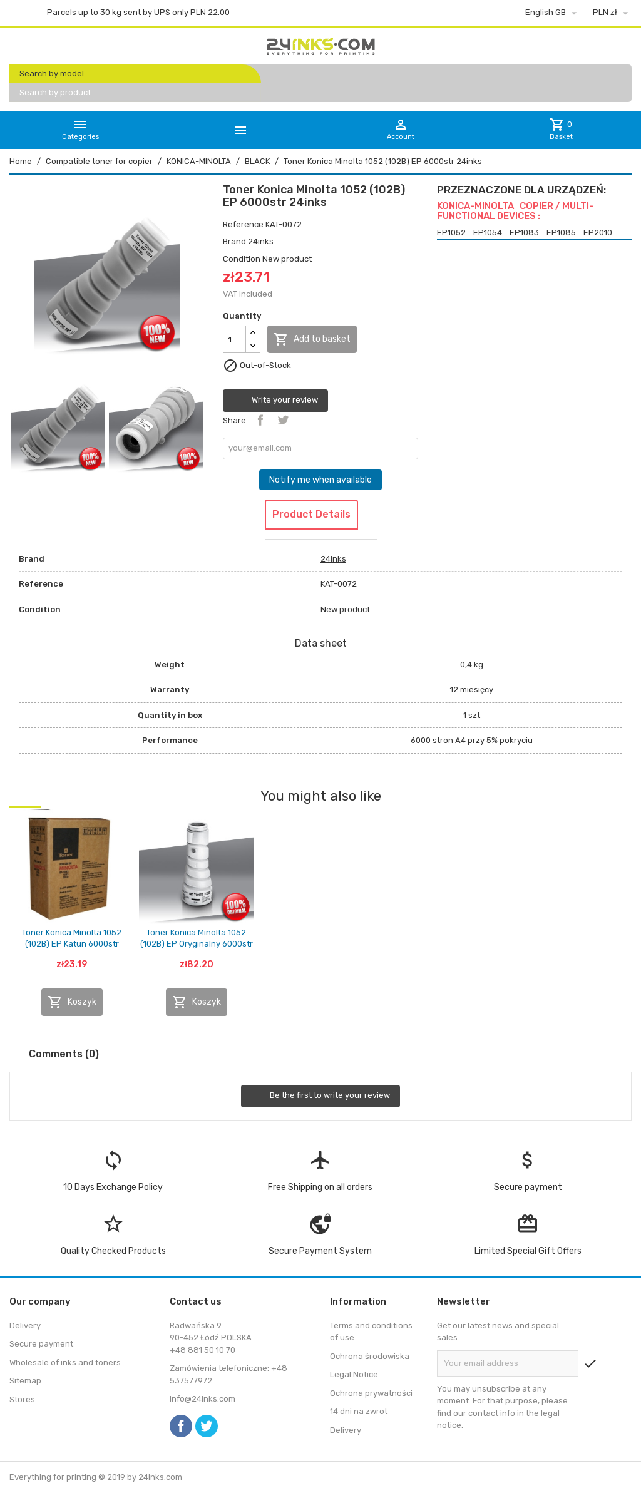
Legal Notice (354, 1374)
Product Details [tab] (311, 514)
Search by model (51, 73)
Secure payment (41, 1343)
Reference (243, 224)
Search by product (55, 92)
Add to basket (312, 339)
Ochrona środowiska (369, 1356)
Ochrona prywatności (371, 1393)
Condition (241, 259)
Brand (234, 241)
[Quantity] (234, 339)
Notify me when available (320, 480)
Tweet (282, 420)
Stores (22, 1399)
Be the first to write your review (320, 1096)
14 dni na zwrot (358, 1411)
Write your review (275, 400)
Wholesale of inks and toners (65, 1362)
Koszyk (72, 1002)
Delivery (25, 1325)
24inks (261, 241)
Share (260, 420)
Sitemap (25, 1380)
